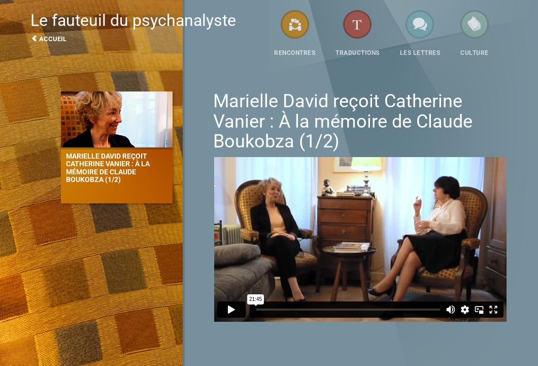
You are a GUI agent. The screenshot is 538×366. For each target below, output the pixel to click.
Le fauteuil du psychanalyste (147, 27)
